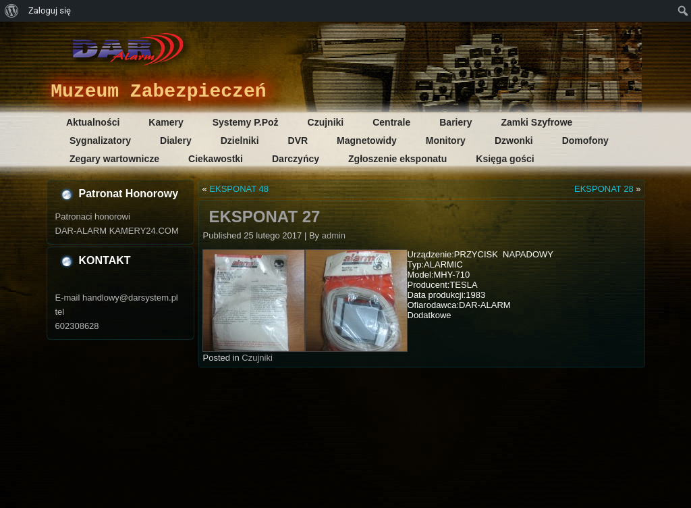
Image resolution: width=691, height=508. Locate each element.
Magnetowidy (367, 140)
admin (334, 235)
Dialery (176, 140)
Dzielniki (240, 140)
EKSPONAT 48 (239, 189)
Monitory (446, 140)
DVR (298, 140)
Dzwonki (514, 140)
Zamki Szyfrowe (537, 122)
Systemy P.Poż (246, 122)
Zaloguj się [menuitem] (49, 10)
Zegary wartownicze (114, 158)
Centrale (391, 122)
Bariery (455, 122)
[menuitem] (12, 11)
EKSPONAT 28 (604, 189)
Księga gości (505, 158)
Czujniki (326, 122)
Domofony (585, 140)
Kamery (165, 122)
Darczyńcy (295, 158)
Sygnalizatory (100, 140)
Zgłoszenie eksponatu (397, 158)
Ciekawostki (215, 158)
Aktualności (92, 122)
